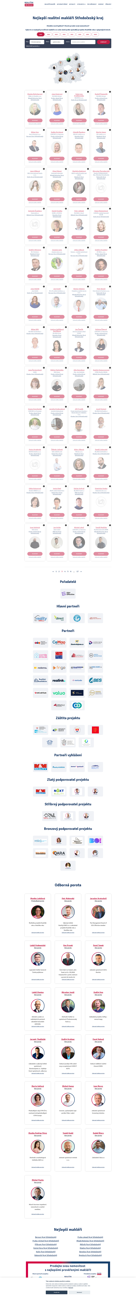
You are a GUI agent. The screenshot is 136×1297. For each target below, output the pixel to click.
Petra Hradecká (35, 449)
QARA (35, 372)
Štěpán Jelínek (57, 449)
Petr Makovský (68, 898)
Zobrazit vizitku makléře (35, 123)
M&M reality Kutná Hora (57, 491)
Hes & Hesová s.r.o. (35, 134)
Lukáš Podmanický (37, 945)
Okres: (47, 41)
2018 (95, 34)
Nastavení (79, 1292)
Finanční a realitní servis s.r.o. (79, 291)
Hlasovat (35, 120)
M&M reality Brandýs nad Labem (79, 174)
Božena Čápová (101, 329)
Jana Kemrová (57, 94)
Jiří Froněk (79, 409)
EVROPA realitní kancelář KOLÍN (101, 214)
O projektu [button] (81, 4)
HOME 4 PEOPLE (57, 213)
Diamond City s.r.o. (101, 491)
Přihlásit (108, 4)
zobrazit (103, 42)
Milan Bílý (35, 329)
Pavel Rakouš (98, 1039)
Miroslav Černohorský (101, 171)
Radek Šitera (98, 1133)
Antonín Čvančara (35, 211)
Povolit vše (56, 1292)
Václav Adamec (79, 289)
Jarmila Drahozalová (57, 409)
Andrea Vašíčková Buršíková (57, 330)
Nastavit (70, 1287)
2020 (79, 34)
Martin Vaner (101, 132)
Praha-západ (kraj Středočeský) (57, 99)
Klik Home (57, 372)
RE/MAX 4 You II (79, 213)
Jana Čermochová (35, 370)
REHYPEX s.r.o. (79, 98)
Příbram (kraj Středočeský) (79, 493)
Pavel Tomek (98, 945)
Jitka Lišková (79, 250)
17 (77, 571)
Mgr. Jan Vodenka (79, 372)
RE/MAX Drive (57, 333)
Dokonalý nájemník (57, 173)
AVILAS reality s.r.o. (79, 134)
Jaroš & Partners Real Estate (79, 332)
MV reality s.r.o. (101, 134)
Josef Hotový (101, 409)
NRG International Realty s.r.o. (34, 174)
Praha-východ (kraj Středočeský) (101, 99)
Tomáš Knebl (68, 1133)
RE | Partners (35, 252)
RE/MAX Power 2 (79, 491)
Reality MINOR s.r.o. (35, 491)
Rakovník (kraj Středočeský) (101, 178)
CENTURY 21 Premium (34, 411)
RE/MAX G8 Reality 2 (35, 331)
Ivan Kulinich (35, 527)
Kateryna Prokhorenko (79, 95)
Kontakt (101, 4)
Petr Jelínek (79, 211)
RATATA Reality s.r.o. (35, 452)
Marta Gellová (38, 1086)
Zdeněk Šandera (79, 132)
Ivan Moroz (98, 1086)
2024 (48, 34)
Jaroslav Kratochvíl (98, 898)
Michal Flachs (38, 1180)
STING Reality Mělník (101, 372)
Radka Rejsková (57, 132)
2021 (72, 34)
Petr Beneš (101, 289)
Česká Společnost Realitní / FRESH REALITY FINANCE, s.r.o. (79, 412)
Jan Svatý (57, 289)
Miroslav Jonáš (68, 992)
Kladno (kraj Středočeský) (35, 333)
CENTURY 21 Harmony (56, 134)
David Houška (57, 211)
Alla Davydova (79, 370)
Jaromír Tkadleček (37, 1039)
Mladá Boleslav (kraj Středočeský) (35, 99)
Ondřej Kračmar (68, 1039)
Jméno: (68, 41)
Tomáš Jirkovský (101, 449)
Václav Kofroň (79, 488)
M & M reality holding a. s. (57, 291)
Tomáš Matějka (101, 527)
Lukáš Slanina (38, 992)
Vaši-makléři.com (57, 452)
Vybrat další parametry (32, 46)
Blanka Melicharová (34, 94)
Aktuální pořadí (62, 4)
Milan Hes (35, 132)
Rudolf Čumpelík (101, 94)
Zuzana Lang (57, 250)
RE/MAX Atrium (57, 96)
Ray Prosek (68, 945)
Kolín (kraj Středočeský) (79, 100)
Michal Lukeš (79, 527)
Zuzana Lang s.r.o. (57, 252)
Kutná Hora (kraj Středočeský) (57, 454)
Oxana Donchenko (35, 409)
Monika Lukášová (37, 898)
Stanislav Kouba (101, 488)
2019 (87, 34)
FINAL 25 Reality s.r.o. (34, 96)
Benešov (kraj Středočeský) (79, 137)
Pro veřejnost (92, 4)
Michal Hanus (68, 1086)
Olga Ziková (56, 171)
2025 (40, 34)
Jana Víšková (35, 171)
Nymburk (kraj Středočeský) (101, 137)
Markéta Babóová (79, 171)
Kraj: (27, 41)
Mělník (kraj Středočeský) (35, 215)
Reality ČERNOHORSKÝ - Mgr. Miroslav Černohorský (101, 174)
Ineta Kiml (57, 488)
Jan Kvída (57, 527)
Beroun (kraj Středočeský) (34, 136)
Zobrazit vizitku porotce (37, 932)
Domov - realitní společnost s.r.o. (79, 252)
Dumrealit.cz (35, 213)
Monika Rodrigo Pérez (37, 1133)
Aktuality (72, 4)
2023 (56, 34)
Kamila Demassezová (101, 370)
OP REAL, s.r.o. (101, 252)
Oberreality (57, 529)
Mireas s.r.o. (79, 452)
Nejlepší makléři (50, 4)
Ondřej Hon (98, 992)
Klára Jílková (79, 449)
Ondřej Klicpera (35, 250)
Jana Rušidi (35, 289)
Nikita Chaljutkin (56, 370)
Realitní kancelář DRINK (101, 529)
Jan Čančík (79, 329)
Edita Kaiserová (35, 488)
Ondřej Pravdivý (101, 250)
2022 (64, 34)
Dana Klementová (101, 211)
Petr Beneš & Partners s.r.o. (101, 291)
